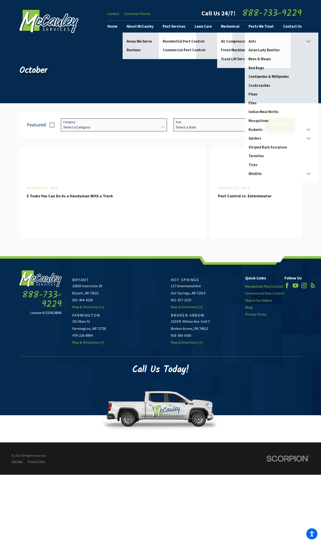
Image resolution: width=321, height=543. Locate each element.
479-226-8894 (82, 335)
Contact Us (292, 26)
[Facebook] (287, 285)
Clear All (280, 124)
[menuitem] (114, 27)
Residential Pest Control (264, 286)
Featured (36, 125)
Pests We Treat (261, 26)
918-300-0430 (181, 335)
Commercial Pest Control (264, 293)
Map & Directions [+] (88, 307)
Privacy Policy (256, 314)
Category (69, 122)
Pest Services (174, 26)
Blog (249, 307)
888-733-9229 (272, 13)
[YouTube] (295, 285)
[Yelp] (312, 285)
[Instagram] (304, 285)
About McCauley (140, 26)
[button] (311, 533)
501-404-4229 (82, 300)
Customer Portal (137, 13)
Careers (113, 13)
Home (112, 26)
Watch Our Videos (258, 300)
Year (178, 122)
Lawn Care (203, 26)
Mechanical (230, 26)
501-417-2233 (181, 300)
